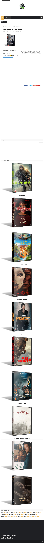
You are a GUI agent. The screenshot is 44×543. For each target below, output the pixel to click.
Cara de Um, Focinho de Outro (22, 264)
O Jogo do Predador (22, 369)
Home (3, 26)
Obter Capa (24, 56)
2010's (23, 512)
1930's (2, 512)
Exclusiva (10, 26)
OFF (14, 516)
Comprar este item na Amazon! (8, 57)
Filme (12, 26)
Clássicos (25, 514)
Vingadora (22, 334)
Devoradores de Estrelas (22, 403)
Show (35, 516)
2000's (17, 512)
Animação (3, 514)
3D (38, 512)
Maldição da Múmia (22, 507)
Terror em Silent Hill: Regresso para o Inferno (22, 438)
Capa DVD (6, 26)
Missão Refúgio (22, 195)
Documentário (32, 514)
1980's (7, 512)
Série (30, 516)
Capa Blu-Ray (11, 514)
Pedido (25, 516)
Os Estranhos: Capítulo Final (22, 299)
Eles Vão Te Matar (22, 230)
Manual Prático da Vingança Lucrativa (22, 473)
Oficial (19, 516)
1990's (12, 512)
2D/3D (34, 512)
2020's (28, 512)
